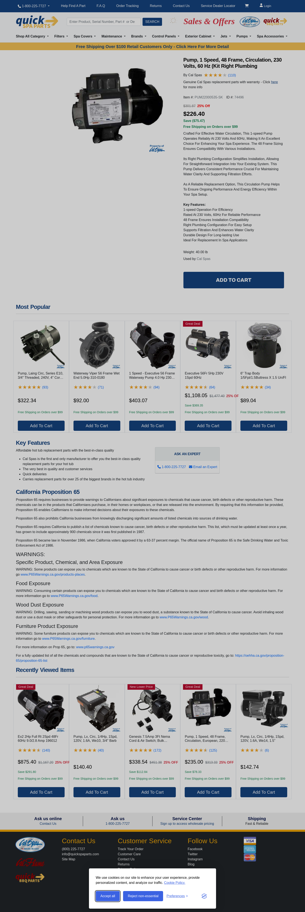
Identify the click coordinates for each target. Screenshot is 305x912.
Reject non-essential (143, 896)
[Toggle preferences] (177, 896)
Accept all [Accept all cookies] (107, 896)
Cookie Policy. (174, 882)
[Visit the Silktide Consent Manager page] (204, 896)
